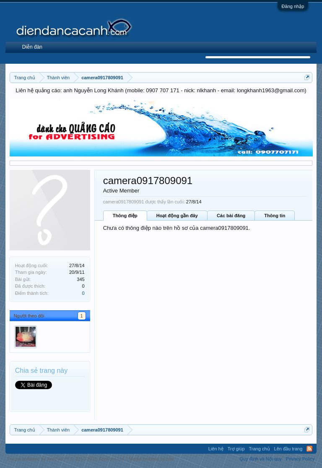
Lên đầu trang (288, 448)
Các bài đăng (231, 215)
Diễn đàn (32, 47)
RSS (309, 449)
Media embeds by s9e (151, 458)
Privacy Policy (300, 458)
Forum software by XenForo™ (66, 458)
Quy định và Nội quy (260, 458)
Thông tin (274, 215)
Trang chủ (259, 448)
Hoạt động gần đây (177, 215)
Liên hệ (215, 448)
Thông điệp (125, 215)
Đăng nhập (293, 6)
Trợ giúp (236, 448)
